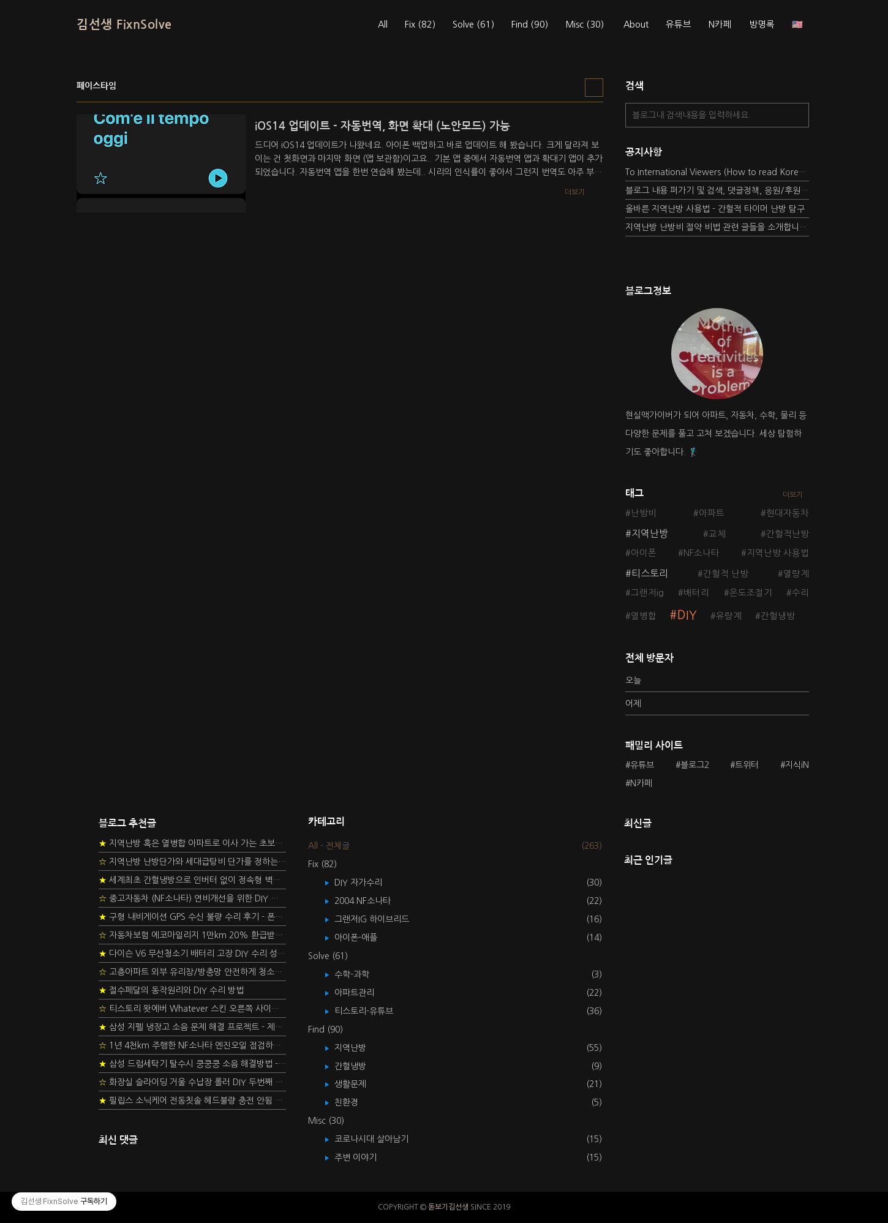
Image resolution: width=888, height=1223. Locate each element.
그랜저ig (647, 593)
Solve (473, 24)
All (383, 24)
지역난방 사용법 (778, 553)
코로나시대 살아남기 (380, 1139)
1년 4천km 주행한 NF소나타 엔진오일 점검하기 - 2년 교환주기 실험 (192, 1045)
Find (529, 24)
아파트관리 (363, 993)
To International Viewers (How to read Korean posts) (717, 172)
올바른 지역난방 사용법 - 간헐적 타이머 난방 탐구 (715, 209)
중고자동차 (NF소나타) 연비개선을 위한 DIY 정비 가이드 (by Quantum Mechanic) (192, 898)
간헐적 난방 (725, 574)
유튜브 (678, 24)
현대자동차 (787, 513)
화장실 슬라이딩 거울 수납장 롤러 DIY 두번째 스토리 (192, 1082)
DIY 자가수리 (367, 882)
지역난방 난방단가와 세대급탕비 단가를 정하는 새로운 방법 (192, 861)
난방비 (644, 513)
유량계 (729, 616)
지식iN (797, 765)
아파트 (711, 513)
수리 (800, 593)
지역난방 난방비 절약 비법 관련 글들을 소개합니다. (717, 227)
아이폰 (644, 553)
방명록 (762, 24)
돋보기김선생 (448, 1207)
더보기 (793, 495)
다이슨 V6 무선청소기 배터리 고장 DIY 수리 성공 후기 (192, 953)
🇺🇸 (797, 24)
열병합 (644, 616)
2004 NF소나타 (371, 901)
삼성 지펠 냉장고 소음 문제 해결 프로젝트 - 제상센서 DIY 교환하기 (192, 1027)
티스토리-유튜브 (372, 1011)
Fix (420, 24)
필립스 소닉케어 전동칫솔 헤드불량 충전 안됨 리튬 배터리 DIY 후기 (192, 1100)
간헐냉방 (778, 616)
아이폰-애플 (364, 938)
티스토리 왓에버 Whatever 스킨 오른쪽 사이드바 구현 (192, 1008)
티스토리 (649, 573)
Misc (584, 24)
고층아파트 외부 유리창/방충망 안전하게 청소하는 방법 (192, 972)
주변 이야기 (364, 1157)
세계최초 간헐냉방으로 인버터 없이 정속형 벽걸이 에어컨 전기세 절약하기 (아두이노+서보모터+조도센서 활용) (192, 880)
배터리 (696, 593)
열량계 (796, 574)
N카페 (720, 24)
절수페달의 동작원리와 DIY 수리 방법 (171, 990)
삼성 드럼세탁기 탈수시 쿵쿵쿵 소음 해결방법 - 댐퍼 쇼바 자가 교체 (192, 1063)
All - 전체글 (329, 845)
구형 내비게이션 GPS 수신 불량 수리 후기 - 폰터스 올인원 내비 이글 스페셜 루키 (192, 917)
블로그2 (694, 765)
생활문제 (359, 1084)
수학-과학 (360, 974)
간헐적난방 (787, 534)
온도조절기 (750, 593)
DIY (687, 615)
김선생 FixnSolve (124, 24)
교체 (717, 534)
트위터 (747, 765)
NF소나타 (701, 553)
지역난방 (649, 533)
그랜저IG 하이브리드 (380, 919)
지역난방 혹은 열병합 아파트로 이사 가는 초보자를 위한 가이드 (192, 843)
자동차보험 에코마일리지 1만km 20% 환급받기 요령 (192, 935)
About (636, 24)
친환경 (355, 1102)
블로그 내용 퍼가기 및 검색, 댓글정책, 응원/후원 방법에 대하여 (717, 190)
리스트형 (594, 87)
